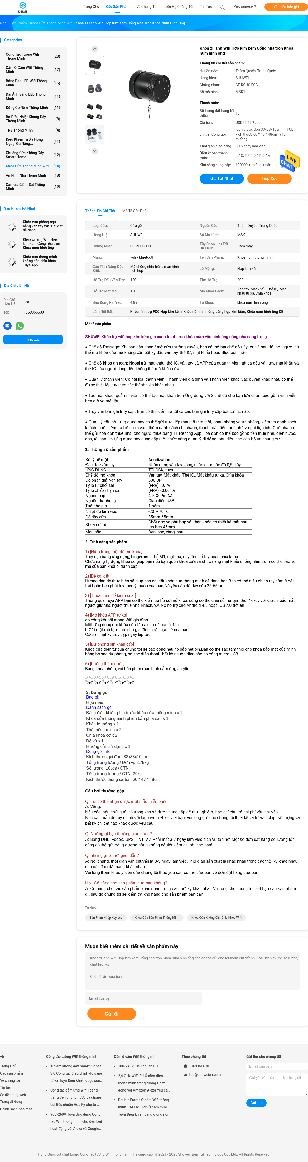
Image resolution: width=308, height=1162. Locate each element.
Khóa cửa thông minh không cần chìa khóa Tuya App (40, 261)
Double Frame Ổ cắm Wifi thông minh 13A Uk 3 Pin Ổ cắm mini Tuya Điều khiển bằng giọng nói (143, 1107)
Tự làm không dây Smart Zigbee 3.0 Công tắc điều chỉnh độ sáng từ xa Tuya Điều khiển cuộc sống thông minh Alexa (76, 1074)
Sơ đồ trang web (13, 1095)
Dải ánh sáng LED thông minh (33, 96)
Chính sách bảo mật (16, 1109)
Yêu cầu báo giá (286, 7)
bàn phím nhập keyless (106, 918)
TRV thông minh (33, 130)
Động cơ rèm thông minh (33, 107)
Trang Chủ (8, 1066)
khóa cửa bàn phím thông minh (156, 918)
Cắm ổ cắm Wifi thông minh (33, 70)
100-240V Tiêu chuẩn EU (138, 1066)
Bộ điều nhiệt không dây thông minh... (33, 119)
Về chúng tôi (10, 1080)
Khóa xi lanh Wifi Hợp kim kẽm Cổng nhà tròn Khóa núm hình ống (41, 243)
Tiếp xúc (33, 339)
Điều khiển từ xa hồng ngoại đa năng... (33, 141)
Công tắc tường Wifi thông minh (33, 56)
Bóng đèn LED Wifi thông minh (33, 83)
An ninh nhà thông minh (33, 175)
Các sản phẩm (11, 1073)
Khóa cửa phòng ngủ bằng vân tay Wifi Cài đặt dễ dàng (43, 226)
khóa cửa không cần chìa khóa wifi (216, 918)
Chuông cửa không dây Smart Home (33, 155)
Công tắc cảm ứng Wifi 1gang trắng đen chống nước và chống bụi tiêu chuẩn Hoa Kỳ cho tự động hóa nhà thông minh (75, 1098)
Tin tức (5, 1088)
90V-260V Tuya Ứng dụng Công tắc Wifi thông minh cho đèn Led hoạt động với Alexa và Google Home (76, 1122)
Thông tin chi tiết (100, 211)
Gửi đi (112, 1014)
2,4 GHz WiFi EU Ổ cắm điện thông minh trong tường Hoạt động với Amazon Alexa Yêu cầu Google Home (144, 1084)
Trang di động (11, 1102)
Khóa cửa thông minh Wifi (33, 166)
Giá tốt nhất (221, 178)
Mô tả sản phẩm (136, 211)
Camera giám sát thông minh (33, 187)
